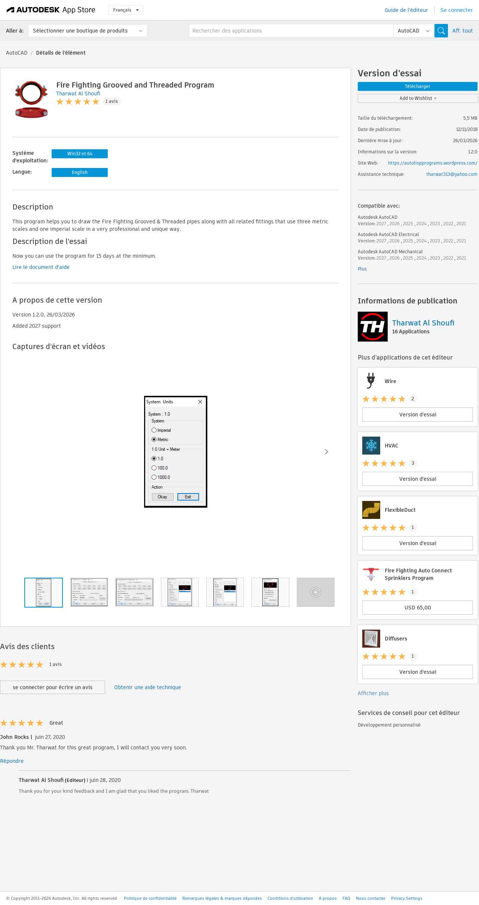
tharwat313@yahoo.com (452, 174)
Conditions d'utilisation (290, 898)
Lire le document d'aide (41, 267)
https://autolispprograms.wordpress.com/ (433, 163)
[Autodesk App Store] (51, 10)
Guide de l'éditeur (406, 10)
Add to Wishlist (418, 98)
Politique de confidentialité (150, 898)
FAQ (346, 898)
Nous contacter (370, 898)
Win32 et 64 (79, 153)
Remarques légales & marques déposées (222, 898)
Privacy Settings (406, 898)
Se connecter (456, 10)
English (80, 172)
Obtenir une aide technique (147, 687)
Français (126, 10)
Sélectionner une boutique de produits (80, 30)
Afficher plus (373, 693)
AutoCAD (17, 52)
